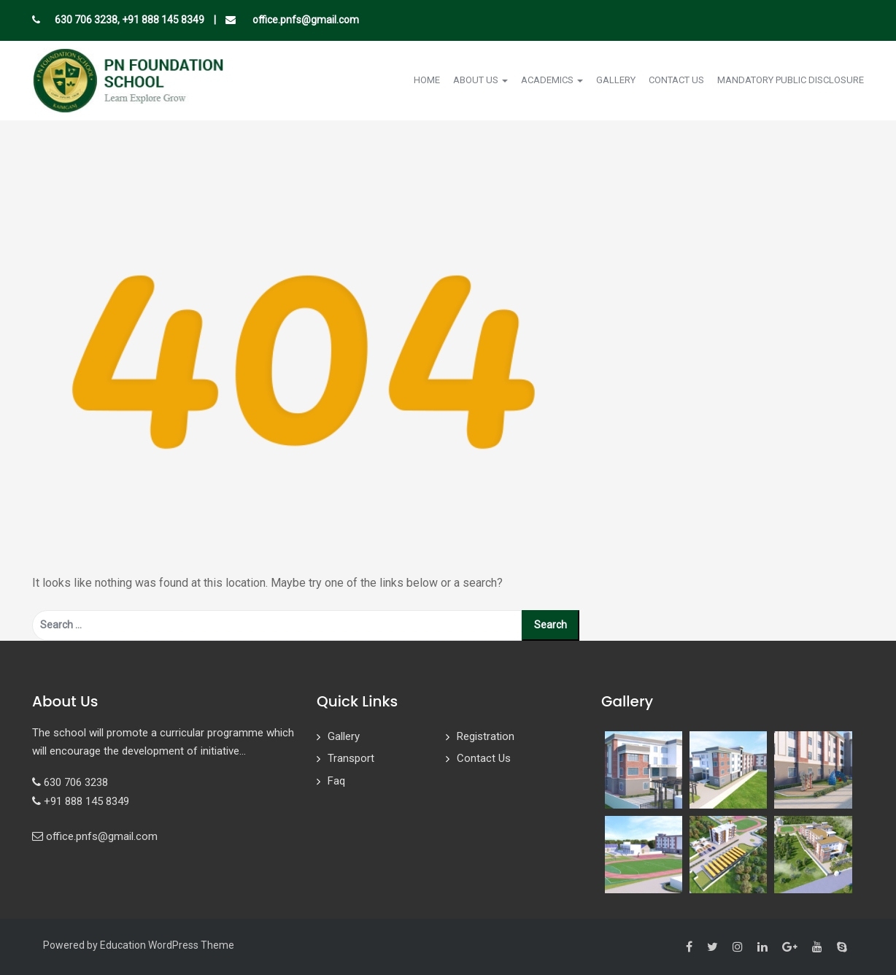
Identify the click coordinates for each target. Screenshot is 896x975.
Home (427, 79)
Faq (336, 780)
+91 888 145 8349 (86, 801)
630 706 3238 (76, 782)
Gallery (616, 79)
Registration (485, 736)
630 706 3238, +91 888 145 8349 (129, 20)
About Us (480, 79)
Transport (351, 758)
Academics (552, 79)
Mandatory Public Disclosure (790, 79)
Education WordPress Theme (167, 945)
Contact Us (676, 79)
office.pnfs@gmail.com (304, 20)
